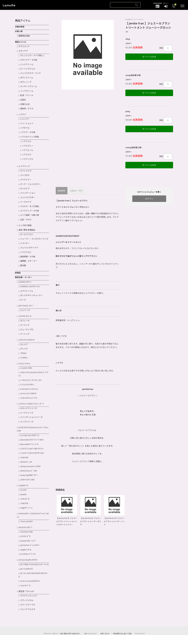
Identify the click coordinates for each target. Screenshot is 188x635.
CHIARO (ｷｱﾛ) (26, 361)
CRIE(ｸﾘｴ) (24, 447)
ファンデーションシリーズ (32, 408)
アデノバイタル (27, 589)
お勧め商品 (20, 26)
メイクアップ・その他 (30, 205)
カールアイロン (27, 228)
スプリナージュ (27, 286)
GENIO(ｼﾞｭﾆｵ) (26, 451)
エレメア (24, 338)
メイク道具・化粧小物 (30, 209)
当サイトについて (90, 622)
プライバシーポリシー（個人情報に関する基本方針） (62, 622)
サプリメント (25, 45)
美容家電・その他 (28, 252)
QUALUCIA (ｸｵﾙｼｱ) (28, 385)
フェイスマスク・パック (31, 71)
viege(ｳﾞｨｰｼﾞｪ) (26, 496)
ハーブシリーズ (27, 404)
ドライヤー (25, 239)
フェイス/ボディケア (29, 244)
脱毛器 (23, 261)
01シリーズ (25, 304)
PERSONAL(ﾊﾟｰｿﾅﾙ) (29, 460)
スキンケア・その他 (29, 59)
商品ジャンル (21, 41)
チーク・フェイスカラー (31, 179)
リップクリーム (27, 88)
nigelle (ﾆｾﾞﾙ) (26, 536)
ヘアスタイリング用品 (30, 133)
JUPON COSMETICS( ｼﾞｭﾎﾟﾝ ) (32, 395)
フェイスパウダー (28, 192)
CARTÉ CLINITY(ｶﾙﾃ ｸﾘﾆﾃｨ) (32, 439)
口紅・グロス (26, 213)
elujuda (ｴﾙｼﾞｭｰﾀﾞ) (28, 528)
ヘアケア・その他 (28, 129)
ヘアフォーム (28, 146)
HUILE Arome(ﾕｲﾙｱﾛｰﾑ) (30, 570)
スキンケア (24, 50)
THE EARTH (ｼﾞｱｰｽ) (29, 389)
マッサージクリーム (29, 84)
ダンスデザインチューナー (32, 290)
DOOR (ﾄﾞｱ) (25, 524)
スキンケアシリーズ (29, 399)
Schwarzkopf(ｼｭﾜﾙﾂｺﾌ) (29, 546)
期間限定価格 (25, 35)
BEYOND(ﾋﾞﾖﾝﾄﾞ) (26, 300)
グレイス (24, 342)
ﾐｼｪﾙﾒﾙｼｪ (24, 350)
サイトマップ (139, 622)
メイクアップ (25, 162)
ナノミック (25, 319)
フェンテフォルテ (28, 597)
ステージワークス (28, 593)
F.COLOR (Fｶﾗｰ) (27, 376)
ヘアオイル (25, 124)
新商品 (18, 268)
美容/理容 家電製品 (27, 223)
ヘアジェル (27, 137)
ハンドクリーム (27, 63)
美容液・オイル (27, 106)
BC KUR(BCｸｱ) (26, 558)
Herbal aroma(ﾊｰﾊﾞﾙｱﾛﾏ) (31, 456)
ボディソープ (26, 80)
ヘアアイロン (26, 248)
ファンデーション (28, 188)
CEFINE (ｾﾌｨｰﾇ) (25, 310)
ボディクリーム (27, 76)
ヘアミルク (27, 150)
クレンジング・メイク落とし (33, 54)
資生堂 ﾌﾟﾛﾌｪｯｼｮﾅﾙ (27, 580)
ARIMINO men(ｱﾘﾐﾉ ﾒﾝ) (30, 281)
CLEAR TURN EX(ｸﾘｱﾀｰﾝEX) (32, 443)
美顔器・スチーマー (29, 257)
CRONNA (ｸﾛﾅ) (26, 519)
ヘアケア (23, 111)
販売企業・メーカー (24, 272)
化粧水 (23, 97)
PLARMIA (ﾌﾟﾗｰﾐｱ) (28, 541)
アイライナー (26, 175)
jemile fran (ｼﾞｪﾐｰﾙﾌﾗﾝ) (30, 532)
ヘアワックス (28, 155)
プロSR (23, 346)
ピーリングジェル (28, 67)
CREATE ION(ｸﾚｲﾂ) (27, 333)
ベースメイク (26, 196)
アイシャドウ (26, 166)
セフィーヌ (25, 315)
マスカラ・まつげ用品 (30, 200)
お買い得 (19, 31)
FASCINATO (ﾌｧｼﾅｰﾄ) (29, 381)
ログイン (149, 196)
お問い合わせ (104, 622)
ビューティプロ (27, 323)
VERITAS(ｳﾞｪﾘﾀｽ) (27, 469)
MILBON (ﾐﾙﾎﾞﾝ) (26, 515)
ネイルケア (25, 183)
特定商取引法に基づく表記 (122, 622)
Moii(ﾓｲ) (23, 483)
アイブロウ (25, 170)
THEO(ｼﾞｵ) (25, 487)
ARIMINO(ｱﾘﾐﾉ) (25, 277)
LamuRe (10, 5)
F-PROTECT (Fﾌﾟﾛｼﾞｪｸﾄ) (31, 372)
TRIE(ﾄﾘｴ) (24, 492)
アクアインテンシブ (29, 584)
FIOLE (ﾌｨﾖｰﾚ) (25, 356)
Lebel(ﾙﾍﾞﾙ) (24, 474)
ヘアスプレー (28, 142)
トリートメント (27, 120)
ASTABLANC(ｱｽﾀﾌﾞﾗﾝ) (30, 426)
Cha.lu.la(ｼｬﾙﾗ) (26, 509)
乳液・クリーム (27, 93)
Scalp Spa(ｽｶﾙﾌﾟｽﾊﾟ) (29, 464)
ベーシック (25, 327)
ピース (23, 294)
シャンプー (25, 116)
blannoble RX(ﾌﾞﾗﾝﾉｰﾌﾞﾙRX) (32, 430)
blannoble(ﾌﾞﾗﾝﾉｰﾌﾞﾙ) (30, 434)
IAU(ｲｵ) (23, 479)
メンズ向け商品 (26, 219)
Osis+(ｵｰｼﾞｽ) (25, 574)
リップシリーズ (27, 412)
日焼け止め (25, 101)
